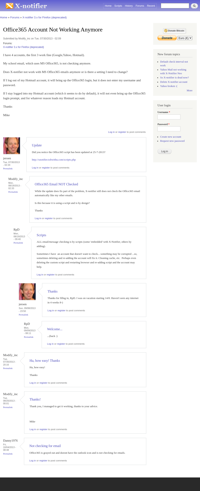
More (189, 90)
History (129, 5)
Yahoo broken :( (168, 86)
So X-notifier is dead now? (174, 77)
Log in (111, 132)
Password (164, 124)
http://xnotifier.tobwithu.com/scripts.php (54, 159)
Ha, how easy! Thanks (45, 361)
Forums (140, 5)
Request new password (172, 140)
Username (164, 112)
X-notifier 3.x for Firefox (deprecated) (44, 17)
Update (37, 145)
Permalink (7, 168)
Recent (151, 5)
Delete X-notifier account (174, 81)
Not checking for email (45, 446)
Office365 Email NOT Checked (56, 184)
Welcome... (54, 329)
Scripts (118, 5)
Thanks (53, 291)
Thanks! (35, 399)
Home (108, 5)
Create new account (170, 136)
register (122, 132)
